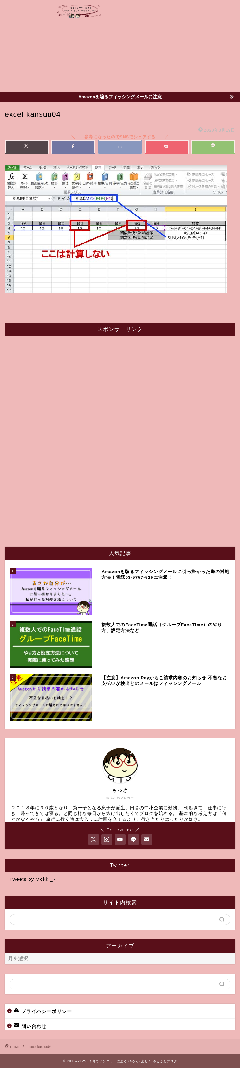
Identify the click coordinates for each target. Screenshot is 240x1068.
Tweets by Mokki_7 (33, 879)
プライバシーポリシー (43, 1011)
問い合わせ (30, 1026)
